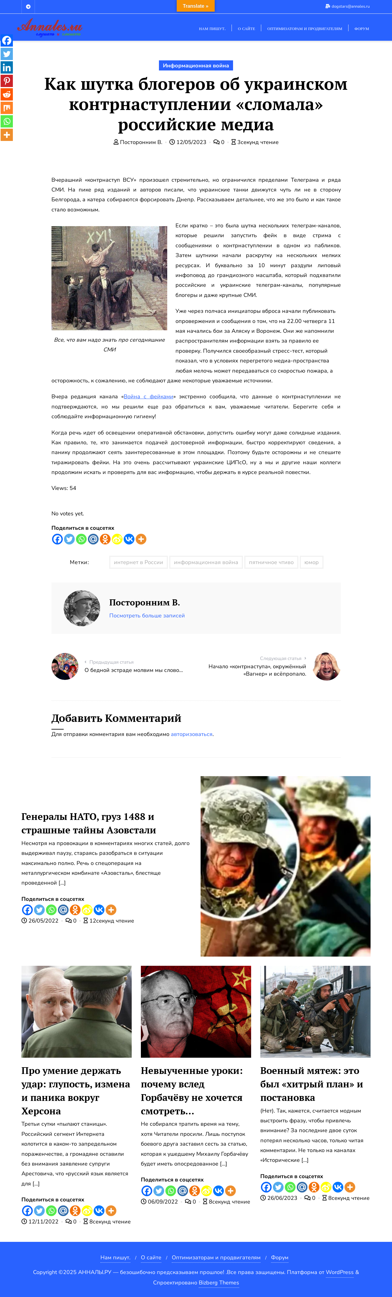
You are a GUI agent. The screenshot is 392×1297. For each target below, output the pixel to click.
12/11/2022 (40, 1221)
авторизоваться (192, 734)
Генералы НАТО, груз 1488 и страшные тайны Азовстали (88, 823)
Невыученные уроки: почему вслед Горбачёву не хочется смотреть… (192, 1090)
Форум (279, 1257)
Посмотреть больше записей (147, 615)
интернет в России (138, 562)
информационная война (206, 562)
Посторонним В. (139, 142)
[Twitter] (69, 539)
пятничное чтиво (271, 562)
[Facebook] (57, 539)
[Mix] (7, 108)
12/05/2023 (188, 142)
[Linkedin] (7, 67)
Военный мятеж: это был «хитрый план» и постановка (311, 1084)
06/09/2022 (160, 1201)
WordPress (340, 1272)
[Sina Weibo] (117, 539)
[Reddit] (7, 94)
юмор (311, 562)
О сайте (151, 1257)
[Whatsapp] (81, 539)
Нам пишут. (115, 1257)
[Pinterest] (7, 81)
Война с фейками (148, 396)
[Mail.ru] (93, 539)
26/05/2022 (40, 920)
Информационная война (196, 65)
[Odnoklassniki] (105, 539)
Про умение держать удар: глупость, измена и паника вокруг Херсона (75, 1090)
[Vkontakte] (129, 539)
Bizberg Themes (219, 1282)
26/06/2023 (279, 1198)
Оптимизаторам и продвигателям (216, 1257)
